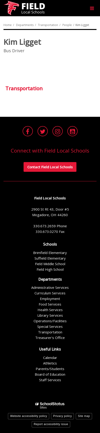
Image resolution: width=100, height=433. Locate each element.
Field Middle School (50, 263)
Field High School (50, 269)
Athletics (50, 363)
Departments (25, 25)
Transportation (48, 25)
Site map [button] (84, 416)
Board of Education (50, 374)
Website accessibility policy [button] (28, 416)
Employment (50, 298)
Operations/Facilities (50, 321)
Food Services (50, 304)
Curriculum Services (50, 293)
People (67, 25)
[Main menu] (92, 8)
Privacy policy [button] (62, 416)
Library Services (50, 315)
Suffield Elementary (50, 258)
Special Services (50, 326)
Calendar (50, 357)
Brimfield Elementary (50, 252)
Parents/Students (50, 368)
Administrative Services (50, 287)
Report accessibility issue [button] (51, 424)
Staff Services (50, 380)
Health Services (50, 309)
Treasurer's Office (50, 337)
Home (7, 25)
